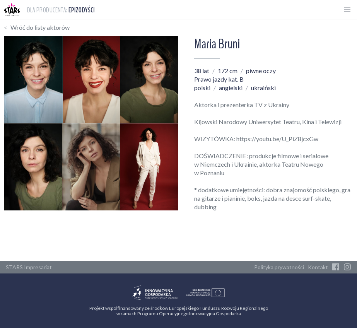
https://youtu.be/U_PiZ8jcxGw (277, 138)
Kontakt (318, 267)
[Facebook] (336, 267)
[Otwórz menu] (347, 9)
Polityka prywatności (279, 267)
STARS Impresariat (29, 267)
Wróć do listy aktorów (40, 27)
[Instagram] (347, 267)
